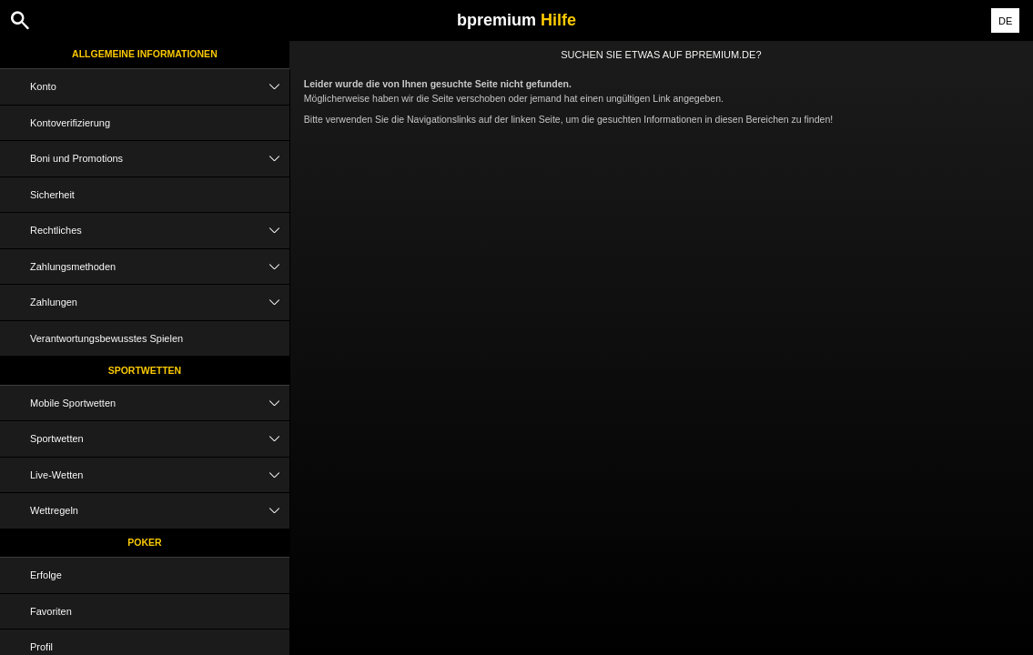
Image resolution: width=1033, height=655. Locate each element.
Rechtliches (159, 230)
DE (1005, 20)
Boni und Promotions (159, 158)
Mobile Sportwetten (159, 403)
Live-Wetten (159, 475)
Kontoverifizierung (70, 122)
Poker (144, 542)
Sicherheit (52, 194)
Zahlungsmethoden (159, 267)
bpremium (516, 20)
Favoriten (51, 611)
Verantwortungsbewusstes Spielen (106, 338)
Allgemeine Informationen (145, 53)
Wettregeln (159, 511)
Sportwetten (145, 370)
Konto (159, 87)
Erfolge (46, 574)
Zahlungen (159, 302)
